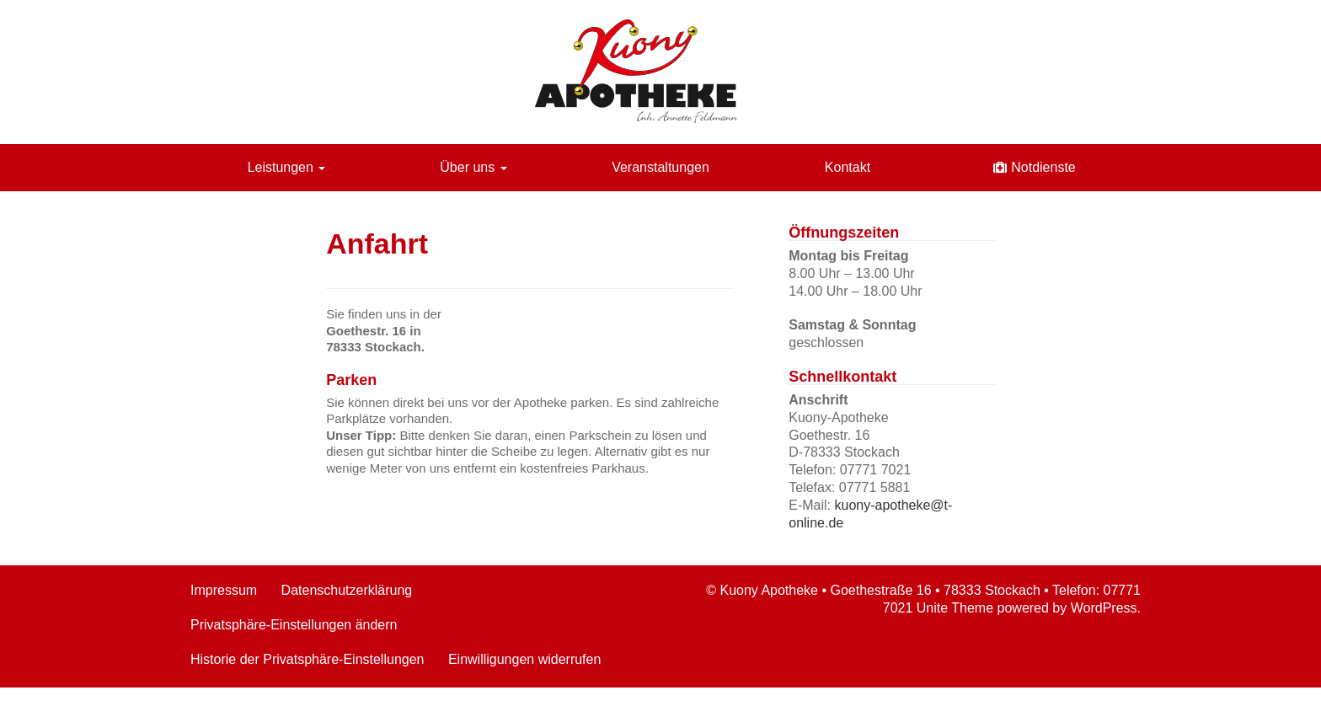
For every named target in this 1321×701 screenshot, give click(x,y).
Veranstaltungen (660, 167)
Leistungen (287, 167)
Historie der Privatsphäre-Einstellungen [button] (307, 659)
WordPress (1104, 608)
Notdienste (1043, 167)
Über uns (473, 167)
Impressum (223, 590)
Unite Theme (955, 608)
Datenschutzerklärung (347, 590)
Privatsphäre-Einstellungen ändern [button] (293, 625)
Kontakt (847, 167)
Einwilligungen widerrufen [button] (524, 659)
